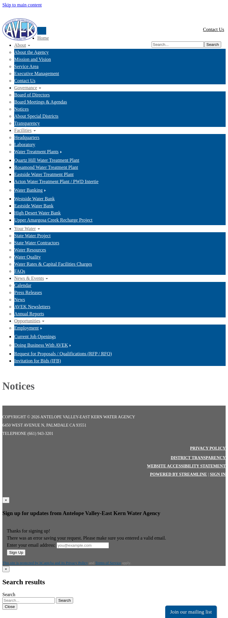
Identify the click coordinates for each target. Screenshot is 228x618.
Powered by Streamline (178, 474)
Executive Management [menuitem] (36, 73)
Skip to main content (22, 4)
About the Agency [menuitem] (31, 52)
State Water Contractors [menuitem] (36, 242)
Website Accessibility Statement (186, 466)
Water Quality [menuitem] (27, 256)
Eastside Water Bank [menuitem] (34, 205)
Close (10, 606)
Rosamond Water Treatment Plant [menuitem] (46, 167)
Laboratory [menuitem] (24, 144)
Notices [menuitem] (21, 109)
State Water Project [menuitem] (32, 235)
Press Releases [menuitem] (28, 292)
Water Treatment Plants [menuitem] (36, 151)
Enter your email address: (31, 545)
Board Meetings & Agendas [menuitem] (40, 101)
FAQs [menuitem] (19, 271)
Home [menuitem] (43, 38)
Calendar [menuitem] (22, 285)
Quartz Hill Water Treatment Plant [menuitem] (46, 160)
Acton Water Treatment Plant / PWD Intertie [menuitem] (56, 181)
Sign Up (16, 552)
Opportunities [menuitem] (27, 320)
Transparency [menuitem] (27, 123)
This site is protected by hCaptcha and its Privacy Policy (45, 563)
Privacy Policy (208, 448)
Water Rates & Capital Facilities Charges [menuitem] (53, 264)
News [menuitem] (19, 299)
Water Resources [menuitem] (30, 249)
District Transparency (198, 458)
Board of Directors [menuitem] (32, 94)
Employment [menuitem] (26, 327)
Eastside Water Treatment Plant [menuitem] (44, 174)
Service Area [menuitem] (26, 66)
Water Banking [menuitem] (28, 190)
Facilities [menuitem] (23, 130)
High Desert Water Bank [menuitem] (37, 212)
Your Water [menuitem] (25, 228)
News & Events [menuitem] (29, 278)
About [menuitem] (20, 45)
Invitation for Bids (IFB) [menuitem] (37, 360)
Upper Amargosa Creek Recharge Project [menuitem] (53, 219)
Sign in (218, 474)
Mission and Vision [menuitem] (32, 59)
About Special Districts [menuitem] (36, 116)
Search (212, 44)
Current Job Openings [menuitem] (35, 336)
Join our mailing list (191, 612)
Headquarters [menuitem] (26, 137)
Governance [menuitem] (25, 87)
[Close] (5, 500)
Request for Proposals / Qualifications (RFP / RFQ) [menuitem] (63, 353)
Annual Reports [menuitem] (29, 313)
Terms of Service (108, 563)
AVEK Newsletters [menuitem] (32, 306)
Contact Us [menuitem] (25, 80)
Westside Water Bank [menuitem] (34, 198)
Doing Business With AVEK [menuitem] (41, 345)
